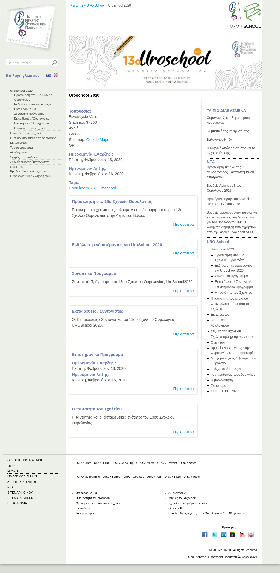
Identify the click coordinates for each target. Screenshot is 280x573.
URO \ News (188, 463)
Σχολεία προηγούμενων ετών (29, 161)
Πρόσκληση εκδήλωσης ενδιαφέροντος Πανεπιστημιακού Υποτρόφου (230, 172)
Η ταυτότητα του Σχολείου (31, 128)
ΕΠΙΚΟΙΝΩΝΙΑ (17, 503)
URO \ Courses (134, 476)
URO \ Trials (173, 476)
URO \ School (112, 476)
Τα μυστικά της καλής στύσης (228, 131)
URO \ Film (101, 463)
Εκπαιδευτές (18, 142)
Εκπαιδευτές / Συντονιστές (31, 118)
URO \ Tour (154, 476)
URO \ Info (84, 463)
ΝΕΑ (211, 162)
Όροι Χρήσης (197, 556)
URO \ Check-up (122, 463)
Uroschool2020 (82, 188)
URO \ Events (145, 463)
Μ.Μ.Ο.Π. (13, 471)
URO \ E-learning (88, 476)
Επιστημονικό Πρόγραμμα (31, 123)
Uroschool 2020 (21, 90)
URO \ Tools (191, 476)
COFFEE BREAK (223, 391)
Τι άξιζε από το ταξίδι (226, 369)
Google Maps (97, 139)
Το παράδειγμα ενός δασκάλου (233, 374)
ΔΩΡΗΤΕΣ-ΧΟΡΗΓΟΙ (21, 481)
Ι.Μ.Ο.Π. (13, 465)
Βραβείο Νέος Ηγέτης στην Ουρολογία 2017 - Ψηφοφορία (206, 513)
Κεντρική (76, 5)
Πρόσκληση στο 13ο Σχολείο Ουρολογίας (112, 201)
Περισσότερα (183, 224)
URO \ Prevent (167, 463)
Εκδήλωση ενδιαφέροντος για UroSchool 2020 (117, 244)
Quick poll (16, 166)
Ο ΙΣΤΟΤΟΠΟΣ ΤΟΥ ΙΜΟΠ (25, 460)
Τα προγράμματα (21, 147)
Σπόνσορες (219, 386)
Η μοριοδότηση (222, 380)
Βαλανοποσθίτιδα (219, 140)
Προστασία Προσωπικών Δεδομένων (232, 556)
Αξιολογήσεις (18, 152)
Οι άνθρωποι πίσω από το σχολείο (33, 138)
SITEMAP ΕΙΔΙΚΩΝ (20, 498)
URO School (95, 5)
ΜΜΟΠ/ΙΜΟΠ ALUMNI (22, 476)
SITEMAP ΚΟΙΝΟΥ (20, 492)
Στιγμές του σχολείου (24, 157)
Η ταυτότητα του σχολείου (27, 133)
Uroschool (107, 188)
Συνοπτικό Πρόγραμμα (29, 113)
